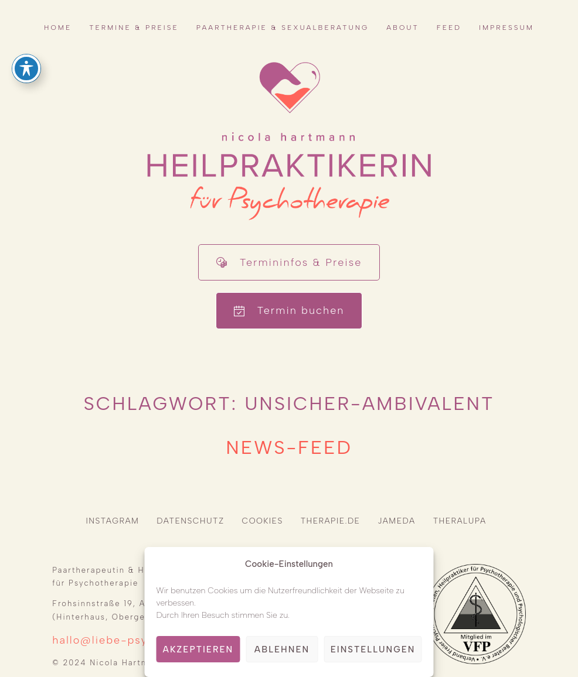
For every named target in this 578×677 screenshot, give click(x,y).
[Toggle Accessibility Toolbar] (26, 27)
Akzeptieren (198, 649)
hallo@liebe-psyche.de (119, 640)
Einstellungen (373, 649)
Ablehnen (282, 649)
